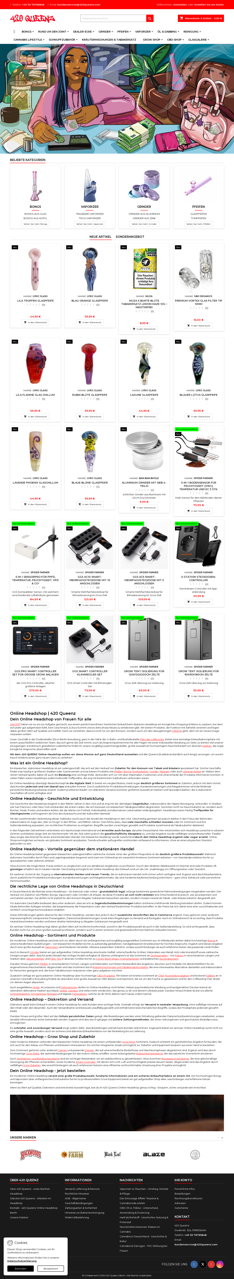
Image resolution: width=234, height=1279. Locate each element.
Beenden (20, 1268)
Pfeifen (123, 31)
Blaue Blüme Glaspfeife (90, 482)
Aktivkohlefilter (35, 958)
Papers (179, 955)
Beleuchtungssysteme (149, 1053)
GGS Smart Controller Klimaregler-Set (89, 673)
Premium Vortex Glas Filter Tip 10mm (198, 302)
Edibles (210, 975)
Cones (100, 958)
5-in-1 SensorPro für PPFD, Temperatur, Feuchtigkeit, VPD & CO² (35, 580)
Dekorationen (69, 987)
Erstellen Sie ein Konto (209, 4)
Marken (207, 745)
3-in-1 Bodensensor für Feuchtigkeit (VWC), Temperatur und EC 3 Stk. (198, 486)
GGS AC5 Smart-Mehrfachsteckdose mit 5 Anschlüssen (144, 580)
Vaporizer (143, 31)
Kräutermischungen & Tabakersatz (109, 39)
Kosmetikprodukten (177, 975)
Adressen (180, 1203)
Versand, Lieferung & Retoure (82, 1188)
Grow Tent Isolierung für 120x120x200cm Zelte (144, 673)
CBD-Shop (174, 39)
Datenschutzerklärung (22, 1260)
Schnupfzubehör (62, 39)
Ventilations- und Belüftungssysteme (38, 1058)
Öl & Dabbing (167, 31)
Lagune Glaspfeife (144, 395)
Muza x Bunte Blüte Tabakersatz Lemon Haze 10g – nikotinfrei (144, 304)
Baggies (52, 993)
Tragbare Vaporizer (90, 213)
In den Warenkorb (35, 322)
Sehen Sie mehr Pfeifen (198, 224)
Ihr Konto (183, 1180)
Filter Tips (55, 958)
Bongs (26, 31)
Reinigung (191, 31)
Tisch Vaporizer (90, 218)
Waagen (165, 771)
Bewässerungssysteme (175, 1058)
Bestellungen (182, 1193)
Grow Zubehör (32, 1065)
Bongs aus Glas (35, 213)
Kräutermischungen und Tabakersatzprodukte (120, 967)
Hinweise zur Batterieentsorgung (84, 1212)
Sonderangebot (130, 236)
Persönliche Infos (185, 1188)
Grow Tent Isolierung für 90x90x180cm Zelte (198, 673)
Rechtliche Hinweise (77, 1193)
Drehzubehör (140, 771)
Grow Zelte (32, 1053)
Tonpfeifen (198, 218)
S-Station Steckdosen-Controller (198, 578)
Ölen (161, 975)
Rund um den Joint (52, 31)
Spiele (63, 990)
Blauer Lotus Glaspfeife (199, 395)
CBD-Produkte (106, 975)
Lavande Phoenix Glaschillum (35, 482)
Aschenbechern (168, 958)
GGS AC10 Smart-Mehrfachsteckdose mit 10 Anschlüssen (89, 580)
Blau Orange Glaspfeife (89, 300)
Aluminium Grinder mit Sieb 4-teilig (144, 484)
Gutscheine (181, 1207)
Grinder (105, 31)
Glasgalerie (197, 39)
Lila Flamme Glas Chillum (35, 395)
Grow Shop (151, 39)
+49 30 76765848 (33, 4)
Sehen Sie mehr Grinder (144, 224)
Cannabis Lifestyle (28, 39)
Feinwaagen (79, 993)
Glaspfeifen (198, 213)
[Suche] (117, 18)
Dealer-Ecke (82, 31)
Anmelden (180, 4)
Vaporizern (51, 947)
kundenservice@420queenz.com (78, 4)
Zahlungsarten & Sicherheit (81, 1207)
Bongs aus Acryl (35, 218)
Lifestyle (177, 730)
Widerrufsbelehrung (77, 1217)
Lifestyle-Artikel (192, 771)
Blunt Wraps (112, 958)
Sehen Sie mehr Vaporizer (89, 224)
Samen (62, 1050)
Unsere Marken (19, 1217)
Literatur (73, 990)
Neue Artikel (101, 236)
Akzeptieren (50, 1268)
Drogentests (38, 993)
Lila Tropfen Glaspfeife (35, 300)
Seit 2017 (15, 724)
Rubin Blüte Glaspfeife (89, 395)
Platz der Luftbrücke (152, 739)
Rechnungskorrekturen (188, 1198)
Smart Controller (86, 1061)
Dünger (89, 1050)
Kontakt (182, 1216)
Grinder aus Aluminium (144, 213)
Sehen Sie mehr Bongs (35, 224)
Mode (36, 987)
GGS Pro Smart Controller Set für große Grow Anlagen (35, 673)
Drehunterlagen (129, 958)
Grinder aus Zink (144, 218)
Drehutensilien (159, 955)
